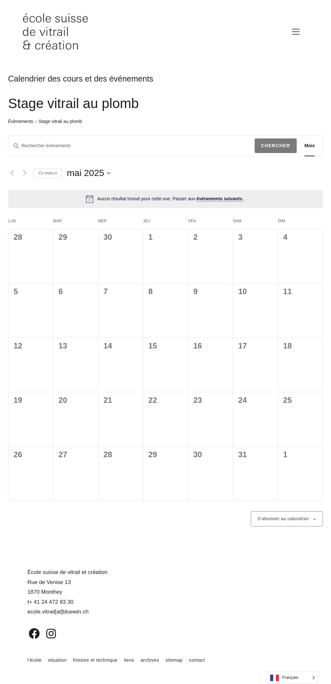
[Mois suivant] (24, 173)
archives (150, 660)
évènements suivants (220, 198)
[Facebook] (29, 633)
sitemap (173, 660)
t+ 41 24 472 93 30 (50, 602)
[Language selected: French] (292, 677)
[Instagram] (47, 633)
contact (197, 660)
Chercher (276, 145)
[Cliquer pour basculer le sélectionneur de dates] (88, 173)
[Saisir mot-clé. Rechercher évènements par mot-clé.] (131, 146)
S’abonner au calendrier (283, 518)
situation (57, 660)
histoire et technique (95, 660)
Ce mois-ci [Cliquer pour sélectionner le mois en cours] (48, 173)
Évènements (20, 121)
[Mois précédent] (12, 173)
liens (129, 660)
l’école (35, 660)
